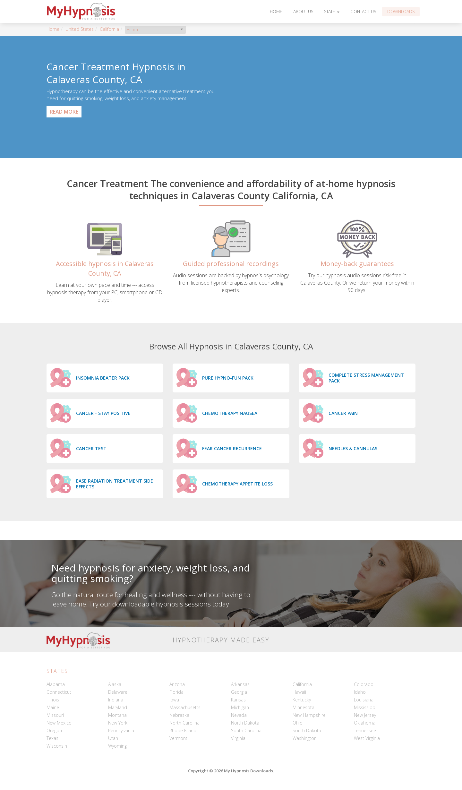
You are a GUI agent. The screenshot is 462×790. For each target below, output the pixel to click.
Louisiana (363, 700)
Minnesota (303, 707)
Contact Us (363, 11)
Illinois (53, 700)
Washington (305, 738)
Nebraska (179, 715)
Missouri (55, 715)
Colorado (363, 684)
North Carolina (184, 723)
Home (276, 11)
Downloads (401, 11)
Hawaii (299, 692)
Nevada (239, 715)
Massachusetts (185, 707)
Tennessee (365, 730)
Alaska (114, 684)
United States (79, 29)
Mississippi (365, 707)
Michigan (240, 707)
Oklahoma (364, 723)
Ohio (298, 723)
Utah (113, 738)
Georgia (239, 692)
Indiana (115, 700)
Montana (117, 715)
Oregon (54, 730)
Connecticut (59, 692)
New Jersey (365, 715)
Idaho (360, 692)
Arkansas (240, 684)
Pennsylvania (121, 730)
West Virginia (367, 738)
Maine (53, 707)
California (109, 29)
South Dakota (307, 730)
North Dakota (245, 723)
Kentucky (302, 700)
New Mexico (59, 723)
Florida (176, 692)
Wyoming (117, 746)
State (331, 11)
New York (117, 723)
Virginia (238, 738)
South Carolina (246, 730)
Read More (64, 111)
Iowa (174, 700)
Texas (52, 738)
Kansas (238, 700)
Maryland (117, 707)
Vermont (178, 738)
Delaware (117, 692)
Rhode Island (182, 730)
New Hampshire (309, 715)
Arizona (177, 684)
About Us (303, 11)
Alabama (56, 684)
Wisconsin (57, 746)
